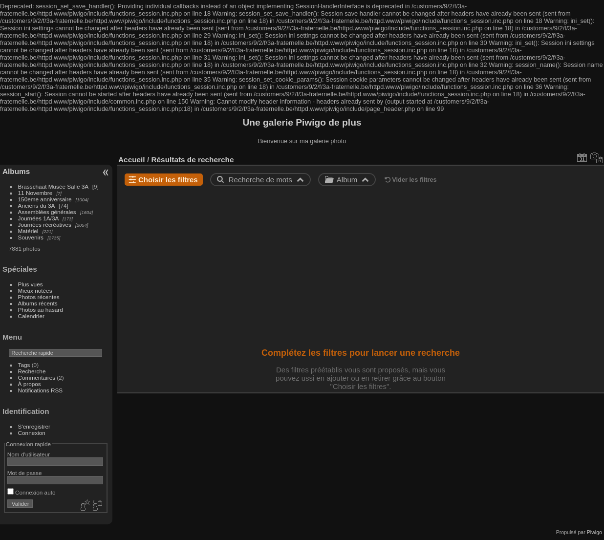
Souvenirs (30, 237)
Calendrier (31, 316)
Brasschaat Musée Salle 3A (53, 186)
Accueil (131, 159)
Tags (24, 365)
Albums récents (38, 303)
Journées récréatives (44, 224)
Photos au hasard (40, 309)
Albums (16, 171)
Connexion (31, 433)
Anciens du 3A (36, 205)
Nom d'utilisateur (28, 454)
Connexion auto (31, 492)
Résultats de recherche (192, 159)
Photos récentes (39, 297)
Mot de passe (24, 473)
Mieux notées (35, 290)
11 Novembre (35, 193)
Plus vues (30, 284)
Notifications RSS (40, 390)
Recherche (32, 371)
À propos (29, 384)
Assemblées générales (47, 212)
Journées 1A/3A (38, 218)
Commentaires (37, 377)
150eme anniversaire (45, 199)
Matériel (28, 231)
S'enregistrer (34, 426)
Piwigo (594, 532)
